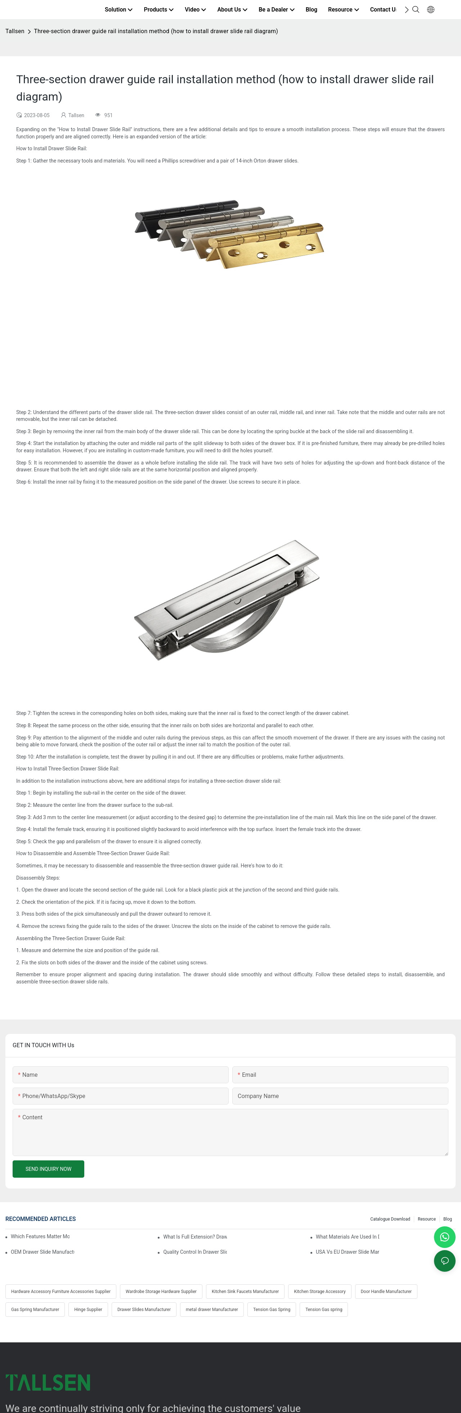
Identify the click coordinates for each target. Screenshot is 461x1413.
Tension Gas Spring (271, 1309)
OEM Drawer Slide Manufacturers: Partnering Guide (42, 1252)
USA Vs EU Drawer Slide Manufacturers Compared (347, 1252)
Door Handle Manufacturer (386, 1291)
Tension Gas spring (323, 1309)
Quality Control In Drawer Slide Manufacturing (195, 1252)
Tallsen (14, 31)
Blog (447, 1219)
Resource (427, 1219)
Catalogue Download (390, 1219)
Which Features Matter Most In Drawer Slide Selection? (40, 1236)
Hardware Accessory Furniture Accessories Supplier (61, 1291)
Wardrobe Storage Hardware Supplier (161, 1291)
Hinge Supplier (88, 1309)
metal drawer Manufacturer (212, 1309)
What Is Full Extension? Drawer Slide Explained (195, 1237)
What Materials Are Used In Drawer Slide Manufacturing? (347, 1237)
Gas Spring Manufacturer (35, 1309)
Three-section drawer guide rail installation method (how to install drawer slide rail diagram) (156, 31)
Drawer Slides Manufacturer (144, 1309)
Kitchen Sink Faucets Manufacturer (245, 1291)
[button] (407, 9)
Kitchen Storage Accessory (319, 1291)
